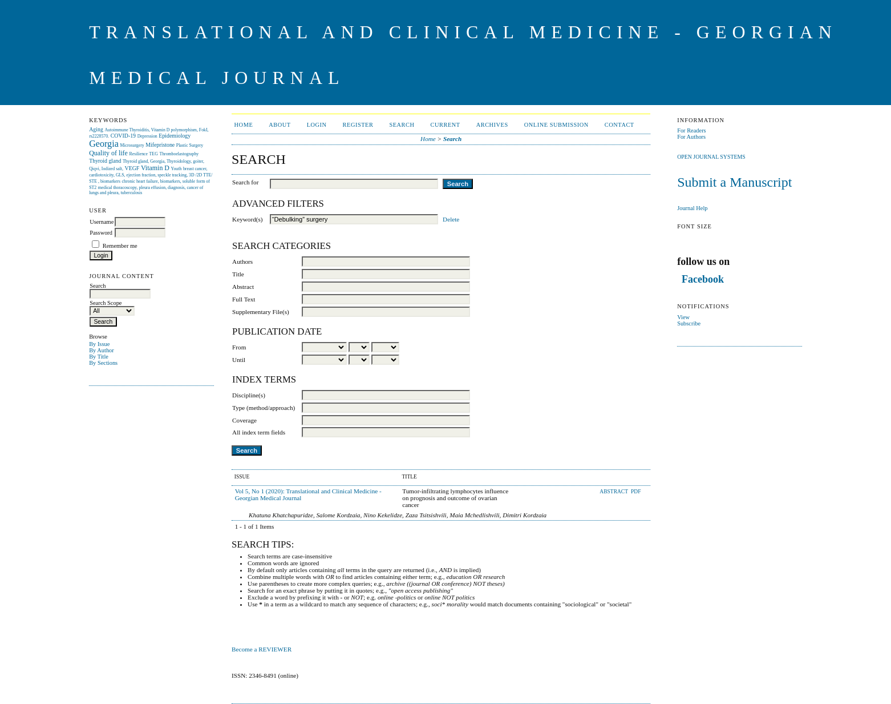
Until (238, 359)
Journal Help (692, 208)
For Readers (691, 130)
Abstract (243, 286)
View (683, 317)
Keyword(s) (247, 219)
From (239, 347)
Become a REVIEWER (262, 649)
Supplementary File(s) (260, 311)
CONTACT (619, 125)
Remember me (120, 246)
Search (401, 125)
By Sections (103, 363)
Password (101, 233)
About (279, 125)
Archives (492, 125)
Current (445, 125)
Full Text (243, 299)
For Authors (691, 137)
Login (317, 125)
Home (243, 125)
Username (102, 222)
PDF (636, 491)
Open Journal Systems (711, 157)
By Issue (99, 344)
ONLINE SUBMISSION (556, 125)
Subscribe (688, 323)
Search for (245, 182)
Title (238, 274)
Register (358, 125)
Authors (242, 261)
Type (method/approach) (263, 407)
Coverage (244, 420)
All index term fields (258, 432)
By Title (98, 356)
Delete (451, 219)
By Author (101, 350)
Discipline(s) (248, 395)
